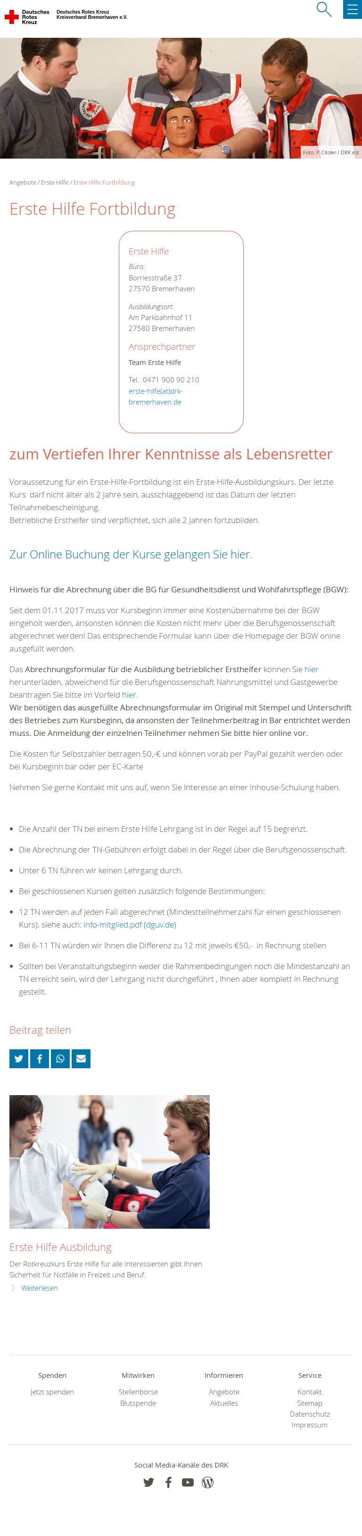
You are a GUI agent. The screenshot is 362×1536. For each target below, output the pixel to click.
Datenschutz (310, 1413)
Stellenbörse (138, 1391)
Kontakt (309, 1391)
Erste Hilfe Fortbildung (104, 182)
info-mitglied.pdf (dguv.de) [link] (129, 924)
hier (311, 669)
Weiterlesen (39, 1287)
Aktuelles (224, 1403)
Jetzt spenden (52, 1391)
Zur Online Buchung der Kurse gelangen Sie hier (129, 554)
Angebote (224, 1391)
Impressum (310, 1424)
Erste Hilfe (54, 182)
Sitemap (309, 1403)
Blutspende (138, 1403)
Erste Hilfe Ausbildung (60, 1247)
